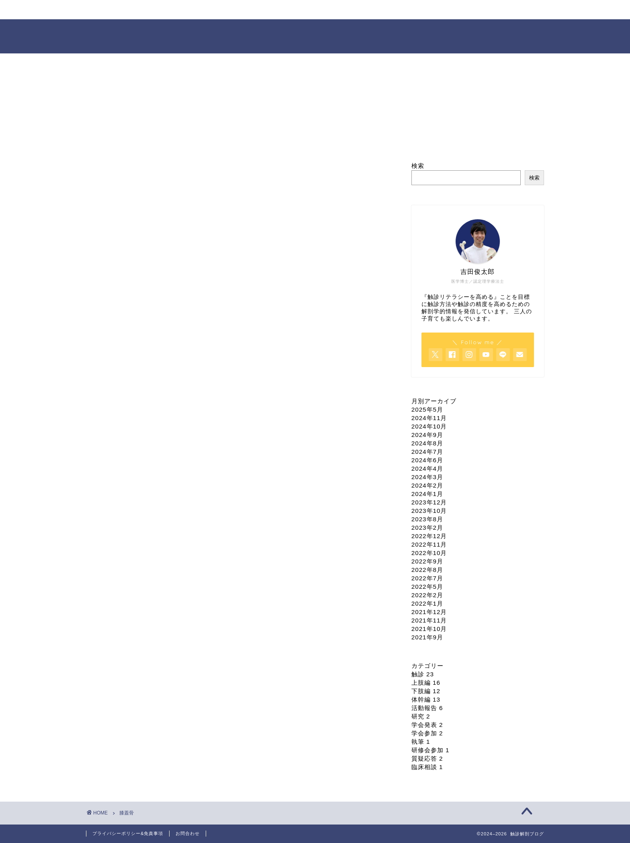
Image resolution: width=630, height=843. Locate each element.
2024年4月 (427, 468)
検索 (417, 165)
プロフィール (196, 10)
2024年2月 (427, 485)
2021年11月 (429, 620)
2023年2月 (427, 527)
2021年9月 (427, 637)
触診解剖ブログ (315, 35)
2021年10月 (429, 628)
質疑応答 (427, 758)
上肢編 (425, 682)
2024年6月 (427, 460)
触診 (422, 674)
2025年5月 (427, 409)
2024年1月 (427, 493)
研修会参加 (430, 750)
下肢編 (425, 691)
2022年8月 (427, 569)
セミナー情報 (269, 10)
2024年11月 (429, 417)
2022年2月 (427, 595)
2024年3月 (427, 477)
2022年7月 (427, 578)
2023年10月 (429, 510)
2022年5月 (427, 586)
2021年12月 (429, 611)
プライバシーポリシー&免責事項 (127, 833)
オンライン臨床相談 (343, 10)
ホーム (123, 10)
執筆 (420, 741)
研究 (420, 716)
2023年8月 (427, 519)
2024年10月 (429, 426)
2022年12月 (429, 536)
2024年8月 (427, 443)
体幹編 (425, 699)
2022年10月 (429, 552)
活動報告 (427, 707)
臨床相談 (427, 766)
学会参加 (427, 733)
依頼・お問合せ (417, 10)
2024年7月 (427, 451)
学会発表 (427, 724)
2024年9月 (427, 434)
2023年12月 (429, 502)
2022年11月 (429, 544)
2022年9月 (427, 561)
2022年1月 (427, 603)
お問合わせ (188, 833)
